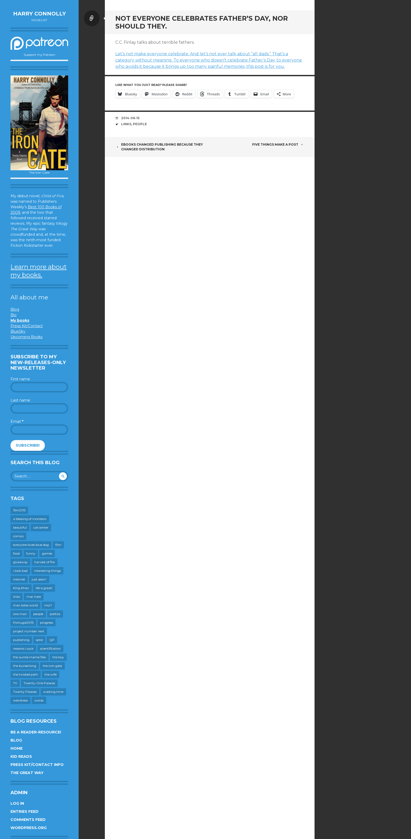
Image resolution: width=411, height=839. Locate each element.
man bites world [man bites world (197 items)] (25, 605)
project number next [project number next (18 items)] (28, 631)
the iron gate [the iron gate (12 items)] (52, 666)
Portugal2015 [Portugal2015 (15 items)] (23, 622)
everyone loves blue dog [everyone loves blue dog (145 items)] (31, 545)
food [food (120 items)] (16, 553)
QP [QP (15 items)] (52, 640)
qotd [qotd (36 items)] (39, 640)
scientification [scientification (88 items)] (50, 648)
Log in (17, 803)
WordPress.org (28, 827)
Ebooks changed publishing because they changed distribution (159, 146)
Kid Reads (21, 756)
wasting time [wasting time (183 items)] (53, 692)
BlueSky (17, 331)
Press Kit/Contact (26, 325)
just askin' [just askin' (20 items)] (39, 579)
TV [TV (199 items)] (15, 683)
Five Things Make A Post (278, 144)
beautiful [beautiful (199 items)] (20, 527)
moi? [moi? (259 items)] (48, 605)
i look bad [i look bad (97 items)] (20, 571)
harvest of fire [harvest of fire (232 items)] (44, 562)
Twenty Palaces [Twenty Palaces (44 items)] (25, 692)
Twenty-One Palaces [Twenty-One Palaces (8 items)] (39, 683)
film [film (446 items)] (58, 545)
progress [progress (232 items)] (46, 622)
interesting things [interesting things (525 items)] (47, 571)
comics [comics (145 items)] (18, 536)
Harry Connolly (39, 13)
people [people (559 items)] (38, 614)
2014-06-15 (130, 118)
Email (16, 421)
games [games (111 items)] (47, 553)
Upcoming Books (26, 336)
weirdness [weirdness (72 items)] (20, 700)
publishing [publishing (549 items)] (21, 640)
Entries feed (24, 811)
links (126, 124)
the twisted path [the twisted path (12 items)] (25, 674)
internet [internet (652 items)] (19, 579)
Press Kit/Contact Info (37, 764)
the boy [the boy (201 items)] (58, 657)
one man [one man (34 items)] (20, 614)
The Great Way (27, 772)
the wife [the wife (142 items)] (51, 674)
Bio (13, 314)
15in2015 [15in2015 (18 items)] (19, 510)
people (140, 124)
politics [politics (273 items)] (55, 614)
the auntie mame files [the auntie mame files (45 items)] (29, 657)
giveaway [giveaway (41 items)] (20, 562)
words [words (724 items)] (39, 700)
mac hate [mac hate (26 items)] (33, 597)
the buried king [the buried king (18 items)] (24, 666)
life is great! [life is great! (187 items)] (44, 588)
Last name (20, 400)
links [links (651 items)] (16, 597)
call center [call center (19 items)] (40, 527)
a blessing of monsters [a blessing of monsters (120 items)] (29, 519)
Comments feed (28, 819)
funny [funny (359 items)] (30, 553)
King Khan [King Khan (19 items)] (21, 588)
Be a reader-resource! (35, 732)
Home (16, 748)
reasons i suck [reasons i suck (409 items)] (23, 648)
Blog (14, 309)
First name (20, 379)
